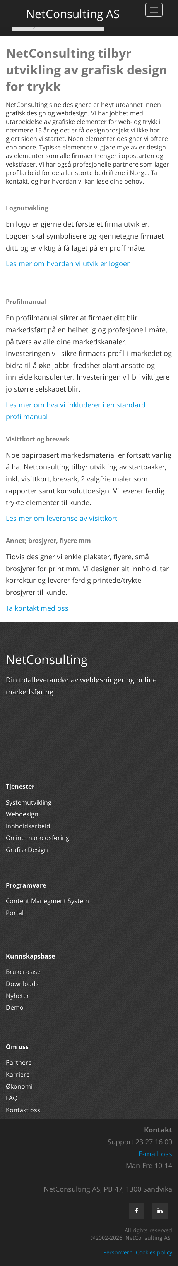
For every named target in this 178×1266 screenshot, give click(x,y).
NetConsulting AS (73, 14)
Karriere (18, 1074)
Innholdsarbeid (28, 826)
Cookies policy (154, 1252)
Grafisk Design (28, 849)
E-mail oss (155, 1153)
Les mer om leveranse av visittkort (61, 518)
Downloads (22, 983)
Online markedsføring (37, 837)
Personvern (118, 1252)
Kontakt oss (23, 1110)
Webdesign (22, 814)
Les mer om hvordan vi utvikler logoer (68, 263)
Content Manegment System (47, 901)
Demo (15, 1007)
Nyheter (18, 995)
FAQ (11, 1098)
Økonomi (19, 1086)
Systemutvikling (28, 802)
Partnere (19, 1062)
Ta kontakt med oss (37, 608)
